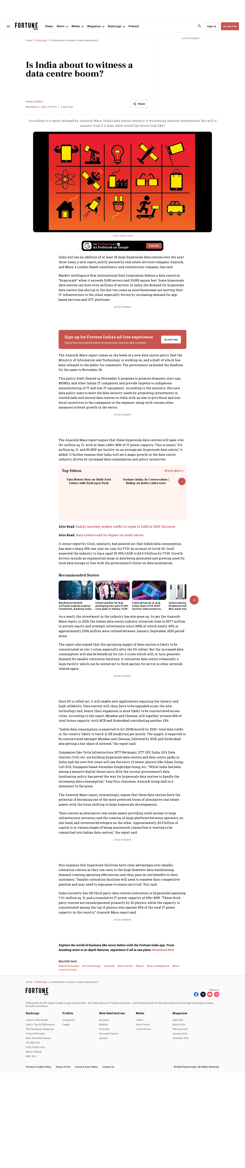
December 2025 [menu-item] (180, 1143)
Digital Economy (69, 1070)
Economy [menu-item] (104, 1134)
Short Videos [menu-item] (143, 1129)
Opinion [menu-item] (103, 1143)
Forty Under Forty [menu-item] (35, 1152)
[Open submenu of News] (62, 26)
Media (140, 1118)
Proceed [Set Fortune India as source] (154, 245)
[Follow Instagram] (216, 1099)
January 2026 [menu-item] (179, 1138)
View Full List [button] (168, 802)
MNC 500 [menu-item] (31, 1161)
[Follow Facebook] (196, 1099)
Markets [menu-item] (103, 1129)
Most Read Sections (112, 1118)
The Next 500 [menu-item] (33, 1147)
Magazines (179, 1118)
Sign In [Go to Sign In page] (211, 26)
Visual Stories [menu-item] (143, 1134)
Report (140, 1070)
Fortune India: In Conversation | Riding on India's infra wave (146, 481)
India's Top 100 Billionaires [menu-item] (40, 1129)
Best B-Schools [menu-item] (34, 1156)
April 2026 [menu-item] (177, 1125)
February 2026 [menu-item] (180, 1134)
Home (49, 26)
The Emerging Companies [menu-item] (40, 1134)
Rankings (32, 1118)
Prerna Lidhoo (34, 101)
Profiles (67, 1118)
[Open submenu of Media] (77, 26)
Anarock (109, 1070)
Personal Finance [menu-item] (108, 1138)
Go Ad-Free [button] (230, 26)
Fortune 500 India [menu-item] (35, 1138)
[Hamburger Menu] (8, 26)
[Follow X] (203, 1099)
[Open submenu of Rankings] (116, 26)
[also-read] (122, 526)
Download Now (163, 1055)
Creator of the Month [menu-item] (37, 1125)
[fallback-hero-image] (76, 590)
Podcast (133, 26)
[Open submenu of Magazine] (95, 26)
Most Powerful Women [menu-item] (38, 1143)
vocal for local (68, 1074)
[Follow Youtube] (209, 1099)
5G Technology (91, 1070)
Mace (175, 1070)
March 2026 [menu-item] (178, 1129)
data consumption (158, 1070)
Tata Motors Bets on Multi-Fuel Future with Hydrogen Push (89, 481)
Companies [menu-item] (68, 1125)
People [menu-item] (65, 1129)
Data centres (125, 1070)
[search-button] (199, 26)
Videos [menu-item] (139, 1125)
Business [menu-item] (104, 1125)
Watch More (172, 470)
